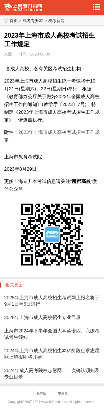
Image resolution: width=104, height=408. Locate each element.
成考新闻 (56, 20)
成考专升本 (32, 20)
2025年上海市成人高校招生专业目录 (42, 317)
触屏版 (41, 393)
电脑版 (63, 393)
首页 (13, 20)
